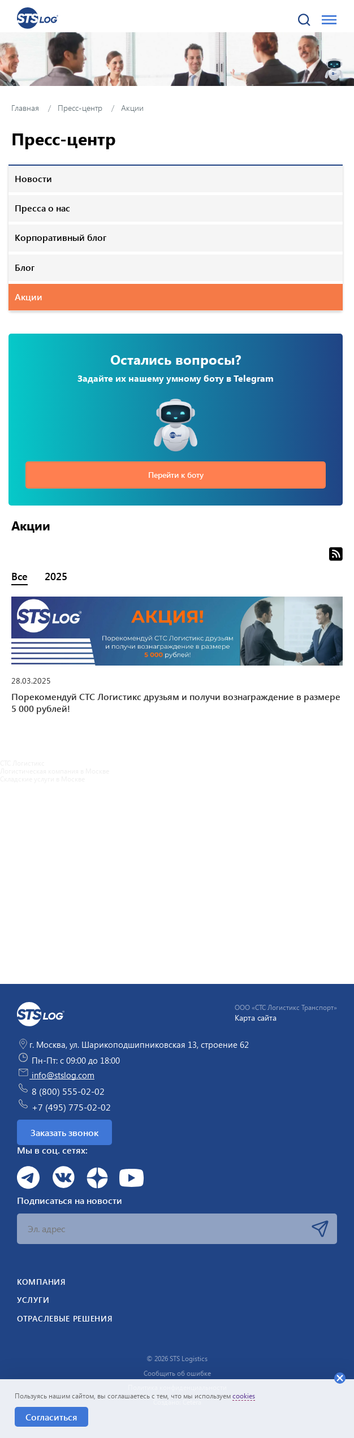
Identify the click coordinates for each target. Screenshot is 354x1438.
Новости (33, 178)
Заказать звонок (64, 1132)
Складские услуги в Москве (42, 778)
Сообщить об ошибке (177, 1372)
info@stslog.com (55, 1075)
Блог (24, 267)
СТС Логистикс (22, 762)
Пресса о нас (42, 208)
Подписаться (320, 1228)
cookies (243, 1395)
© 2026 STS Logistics (177, 1358)
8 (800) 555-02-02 (61, 1089)
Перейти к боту (176, 474)
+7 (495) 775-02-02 (64, 1105)
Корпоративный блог (60, 237)
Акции (28, 297)
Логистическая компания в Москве (54, 770)
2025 (56, 576)
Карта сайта (256, 1018)
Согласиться (51, 1417)
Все (19, 576)
